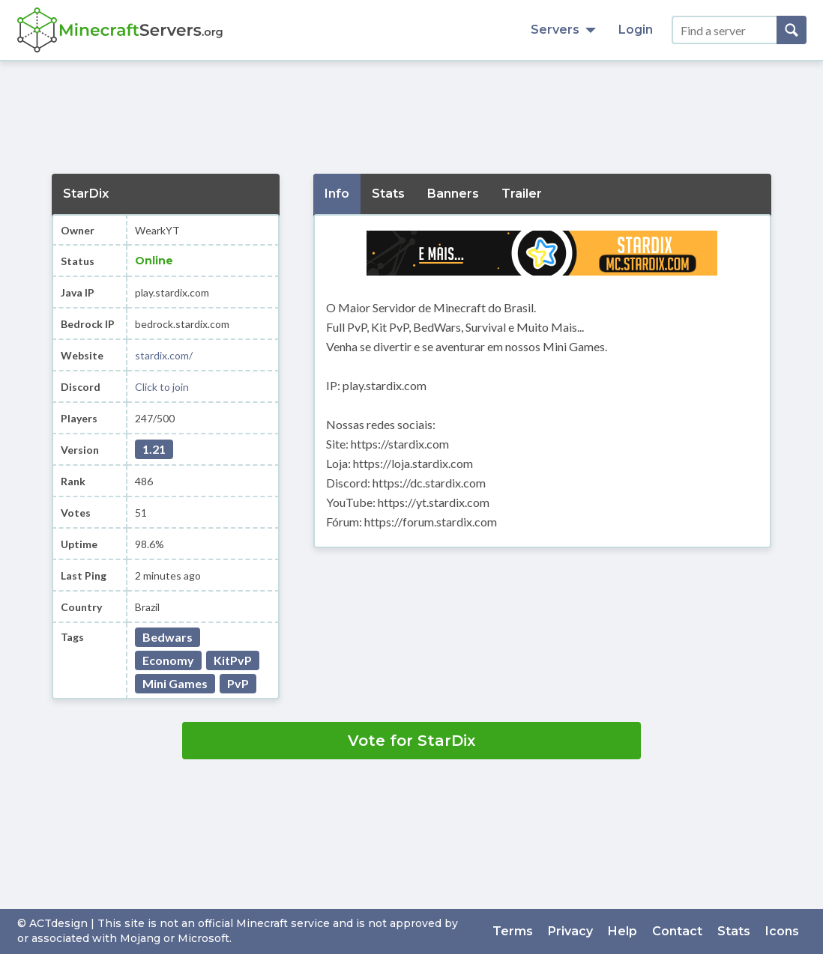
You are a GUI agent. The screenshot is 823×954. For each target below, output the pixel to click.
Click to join (162, 386)
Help (622, 931)
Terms (512, 931)
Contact (677, 931)
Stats (733, 931)
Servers (563, 29)
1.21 (154, 449)
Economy (168, 660)
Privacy (570, 931)
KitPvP (233, 660)
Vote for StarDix (411, 741)
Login (635, 29)
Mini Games (175, 683)
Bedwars (167, 637)
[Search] (792, 30)
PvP (238, 683)
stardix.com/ (164, 355)
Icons (782, 931)
